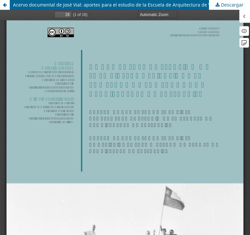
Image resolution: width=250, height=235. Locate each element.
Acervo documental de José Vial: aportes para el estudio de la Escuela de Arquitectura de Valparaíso (122, 5)
